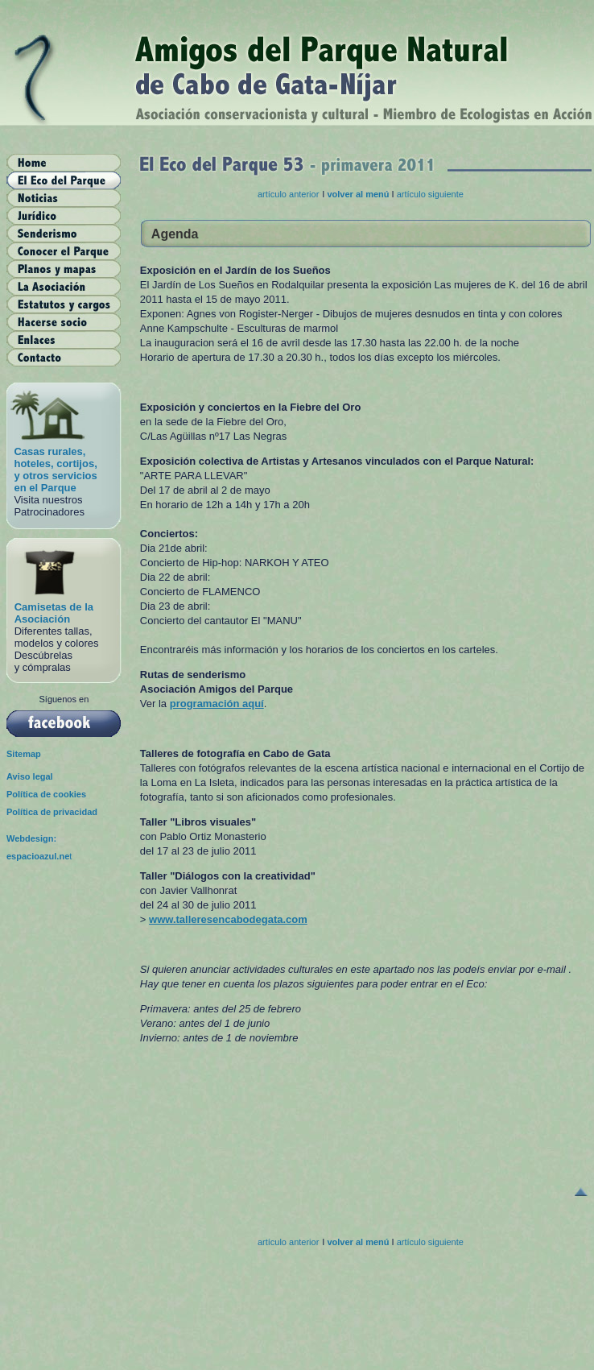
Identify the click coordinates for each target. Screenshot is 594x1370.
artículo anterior (288, 194)
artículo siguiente (430, 194)
